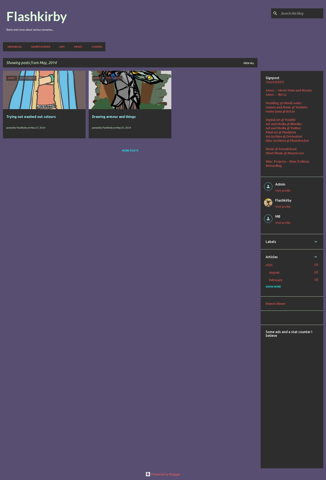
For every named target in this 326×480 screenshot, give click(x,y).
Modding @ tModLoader (284, 103)
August (274, 272)
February (275, 280)
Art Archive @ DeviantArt (284, 136)
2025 (269, 265)
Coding (95, 46)
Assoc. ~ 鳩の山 (276, 94)
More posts (130, 150)
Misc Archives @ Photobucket (287, 141)
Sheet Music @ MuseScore (285, 153)
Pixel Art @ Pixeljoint (281, 132)
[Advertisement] (296, 400)
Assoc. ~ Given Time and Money (289, 90)
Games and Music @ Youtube (286, 107)
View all (248, 63)
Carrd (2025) (275, 82)
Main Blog (13, 46)
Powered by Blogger (163, 474)
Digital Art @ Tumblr (281, 120)
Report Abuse (275, 304)
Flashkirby (36, 16)
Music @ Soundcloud (281, 149)
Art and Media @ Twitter (283, 128)
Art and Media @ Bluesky (284, 124)
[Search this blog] (301, 13)
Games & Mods (39, 46)
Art (61, 46)
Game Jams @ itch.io (280, 111)
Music (77, 46)
